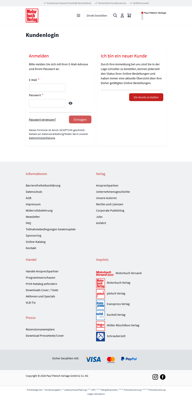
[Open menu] (78, 15)
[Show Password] (70, 103)
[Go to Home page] (32, 15)
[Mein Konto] (122, 15)
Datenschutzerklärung (42, 138)
